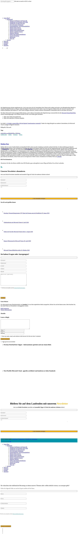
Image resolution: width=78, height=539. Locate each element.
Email (2, 335)
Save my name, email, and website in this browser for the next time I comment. (21, 340)
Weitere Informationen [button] (6, 312)
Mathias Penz (5, 144)
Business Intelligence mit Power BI (18, 451)
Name (2, 334)
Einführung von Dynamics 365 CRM (19, 452)
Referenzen (12, 467)
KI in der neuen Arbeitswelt (16, 455)
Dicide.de (6, 475)
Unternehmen (35, 141)
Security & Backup (14, 466)
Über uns (12, 469)
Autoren (9, 470)
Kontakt (6, 474)
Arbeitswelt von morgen (12, 141)
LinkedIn (59, 156)
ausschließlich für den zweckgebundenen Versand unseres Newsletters (50, 188)
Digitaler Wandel (22, 141)
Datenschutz (22, 443)
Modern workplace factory (16, 462)
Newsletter (34, 443)
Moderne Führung (14, 463)
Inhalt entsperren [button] (5, 310)
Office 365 (29, 141)
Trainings (6, 473)
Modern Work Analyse (15, 458)
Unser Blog (6, 448)
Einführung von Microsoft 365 (17, 453)
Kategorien (9, 449)
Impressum (15, 443)
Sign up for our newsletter (8, 345)
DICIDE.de (28, 443)
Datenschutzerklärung (27, 188)
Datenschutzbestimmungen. (19, 290)
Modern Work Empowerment (17, 460)
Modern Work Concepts (15, 459)
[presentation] (12, 193)
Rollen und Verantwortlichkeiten (18, 464)
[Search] (7, 1)
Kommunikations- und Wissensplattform (20, 456)
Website (2, 337)
